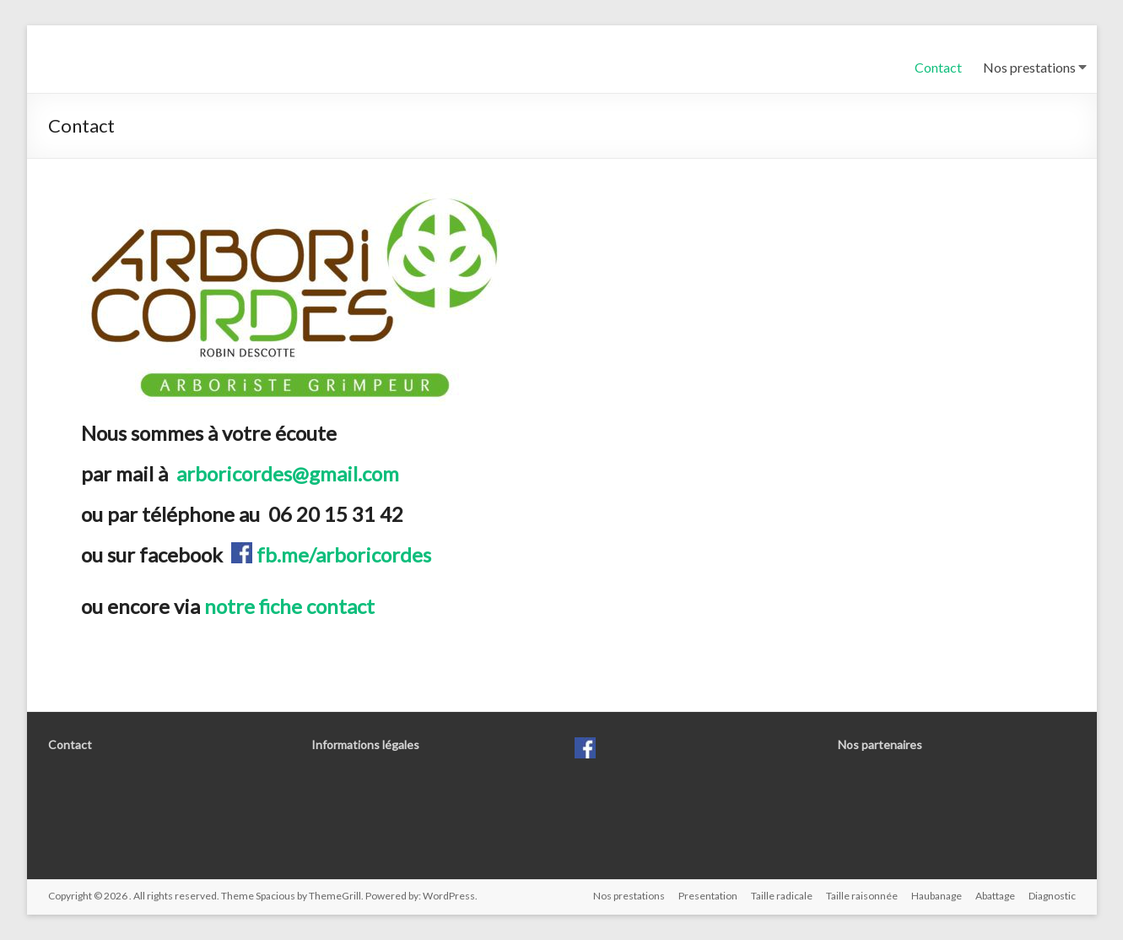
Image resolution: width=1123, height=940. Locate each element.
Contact (938, 67)
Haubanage (936, 895)
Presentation (707, 895)
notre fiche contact (289, 606)
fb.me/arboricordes (341, 554)
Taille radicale (782, 895)
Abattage (995, 895)
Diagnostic (1052, 895)
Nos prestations (1029, 67)
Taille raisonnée (862, 895)
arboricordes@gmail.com (287, 473)
